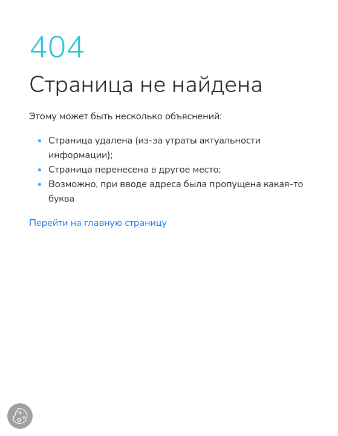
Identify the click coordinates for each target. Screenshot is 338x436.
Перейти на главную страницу (98, 223)
